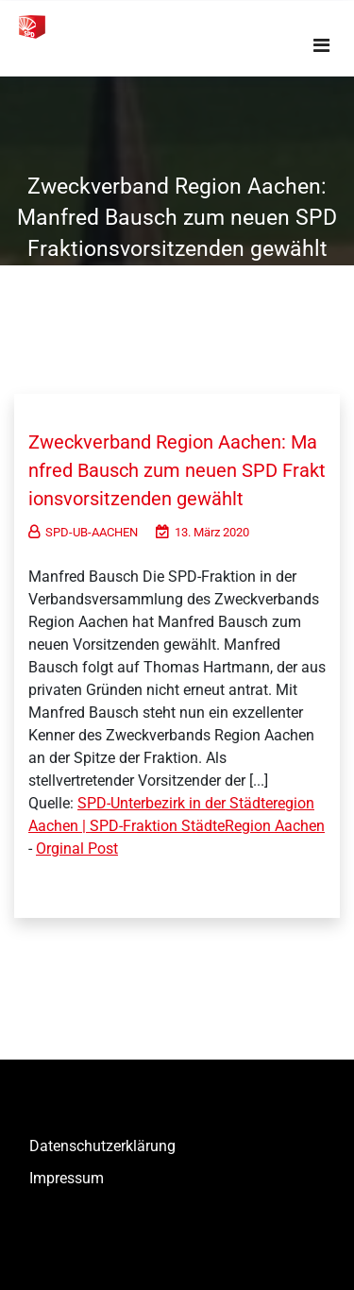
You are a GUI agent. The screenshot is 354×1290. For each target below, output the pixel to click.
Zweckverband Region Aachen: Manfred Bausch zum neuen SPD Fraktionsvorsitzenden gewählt (177, 470)
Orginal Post (77, 848)
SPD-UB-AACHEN (83, 532)
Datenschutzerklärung (102, 1146)
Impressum (66, 1178)
